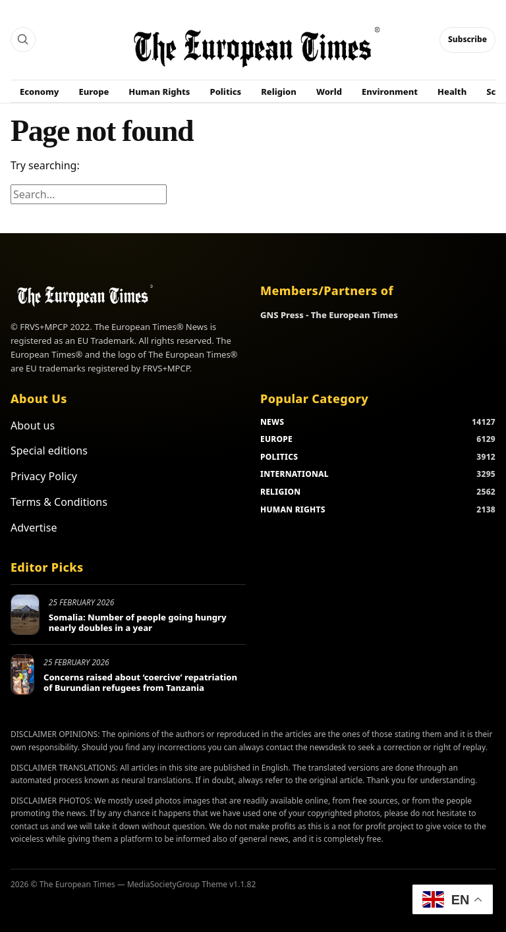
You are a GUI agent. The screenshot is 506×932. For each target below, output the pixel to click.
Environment (390, 91)
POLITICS (279, 456)
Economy (39, 91)
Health (451, 91)
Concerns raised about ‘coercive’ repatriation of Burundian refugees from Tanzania (140, 682)
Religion (278, 91)
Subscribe (467, 39)
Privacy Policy (44, 476)
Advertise (34, 527)
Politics (226, 91)
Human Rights (159, 91)
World (329, 91)
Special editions (49, 450)
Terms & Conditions (59, 502)
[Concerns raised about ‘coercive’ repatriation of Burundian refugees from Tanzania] (22, 674)
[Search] (23, 39)
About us (33, 425)
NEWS (272, 421)
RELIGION (280, 491)
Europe (94, 91)
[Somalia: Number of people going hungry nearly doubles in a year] (25, 614)
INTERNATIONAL (294, 474)
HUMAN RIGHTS (292, 509)
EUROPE (276, 439)
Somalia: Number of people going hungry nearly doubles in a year (138, 622)
